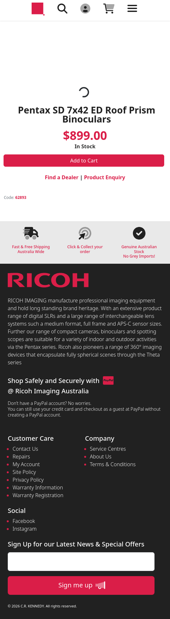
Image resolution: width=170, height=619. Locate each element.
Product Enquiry (104, 177)
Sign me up (81, 585)
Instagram (24, 528)
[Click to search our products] (62, 8)
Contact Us (25, 448)
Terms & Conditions (113, 464)
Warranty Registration (38, 495)
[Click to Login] (85, 8)
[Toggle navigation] (132, 13)
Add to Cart (84, 160)
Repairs (21, 456)
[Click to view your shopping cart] (109, 8)
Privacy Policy (28, 479)
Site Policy (24, 472)
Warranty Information (38, 487)
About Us (101, 456)
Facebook (24, 521)
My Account (26, 464)
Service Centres (108, 448)
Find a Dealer (61, 177)
